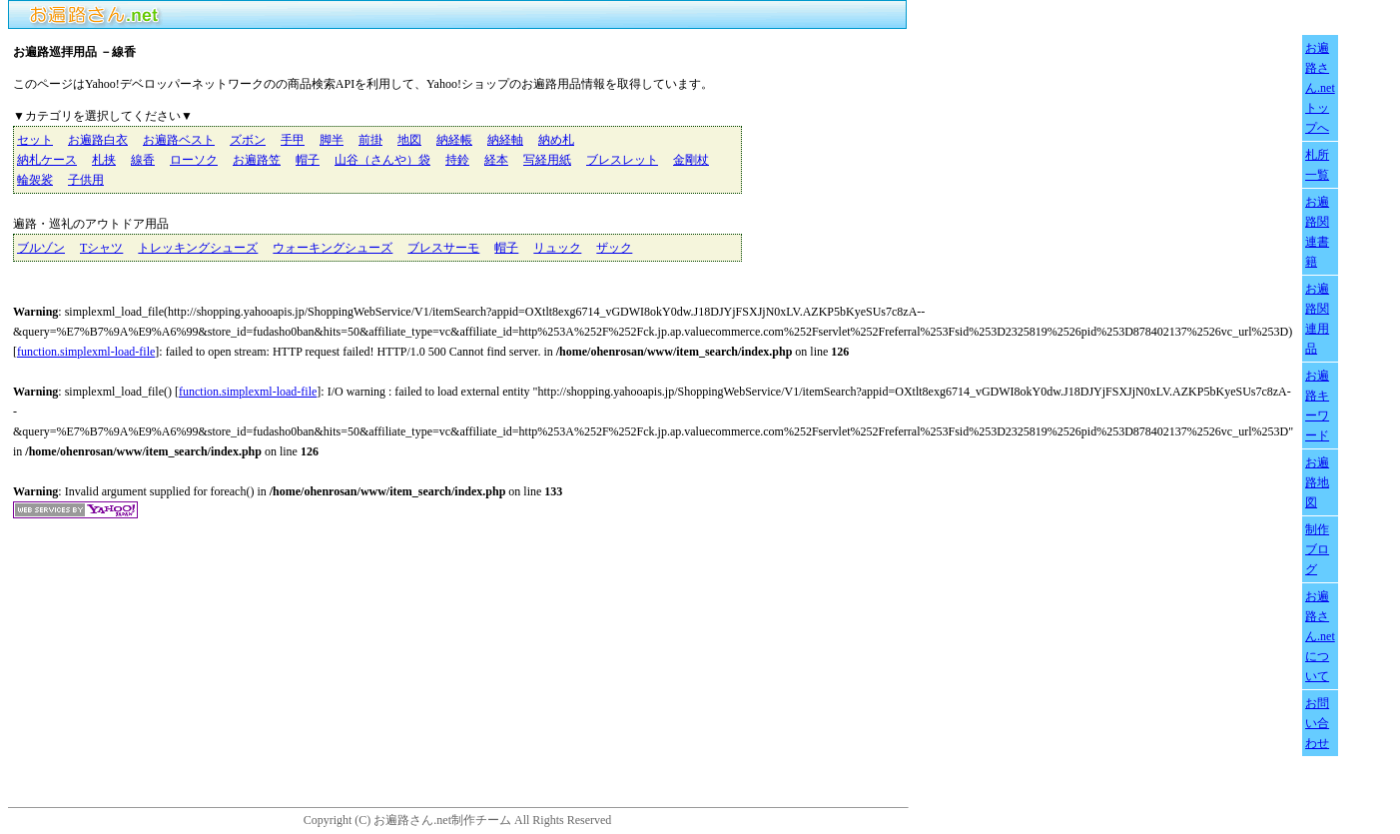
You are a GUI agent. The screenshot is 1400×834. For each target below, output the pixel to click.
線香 (143, 160)
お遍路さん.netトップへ (1320, 88)
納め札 (556, 140)
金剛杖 (691, 160)
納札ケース (47, 160)
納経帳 (454, 140)
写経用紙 (547, 160)
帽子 (308, 160)
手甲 (293, 140)
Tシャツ (101, 248)
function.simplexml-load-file (86, 352)
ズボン (248, 140)
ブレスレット (622, 160)
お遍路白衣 (98, 140)
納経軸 (505, 140)
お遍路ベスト (179, 140)
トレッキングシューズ (198, 248)
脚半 (332, 140)
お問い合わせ (1317, 723)
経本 (496, 160)
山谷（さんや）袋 (382, 160)
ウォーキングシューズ (332, 248)
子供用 (86, 180)
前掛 (370, 140)
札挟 (104, 160)
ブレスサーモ (443, 248)
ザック (614, 248)
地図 (409, 140)
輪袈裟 (35, 180)
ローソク (194, 160)
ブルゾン (41, 248)
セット (35, 140)
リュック (557, 248)
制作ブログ (1317, 549)
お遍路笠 (257, 160)
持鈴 (457, 160)
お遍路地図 (1317, 482)
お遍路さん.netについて (1320, 636)
